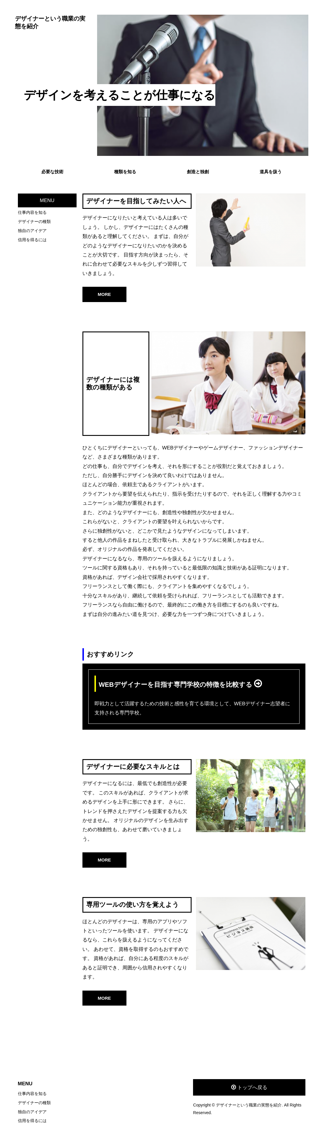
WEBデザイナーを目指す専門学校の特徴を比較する (176, 684)
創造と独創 (198, 171)
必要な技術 (52, 171)
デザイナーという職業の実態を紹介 (50, 22)
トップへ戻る (252, 1087)
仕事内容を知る (32, 212)
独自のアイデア (32, 230)
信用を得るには (32, 239)
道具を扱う (271, 171)
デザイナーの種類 (34, 221)
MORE (104, 294)
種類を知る (125, 171)
